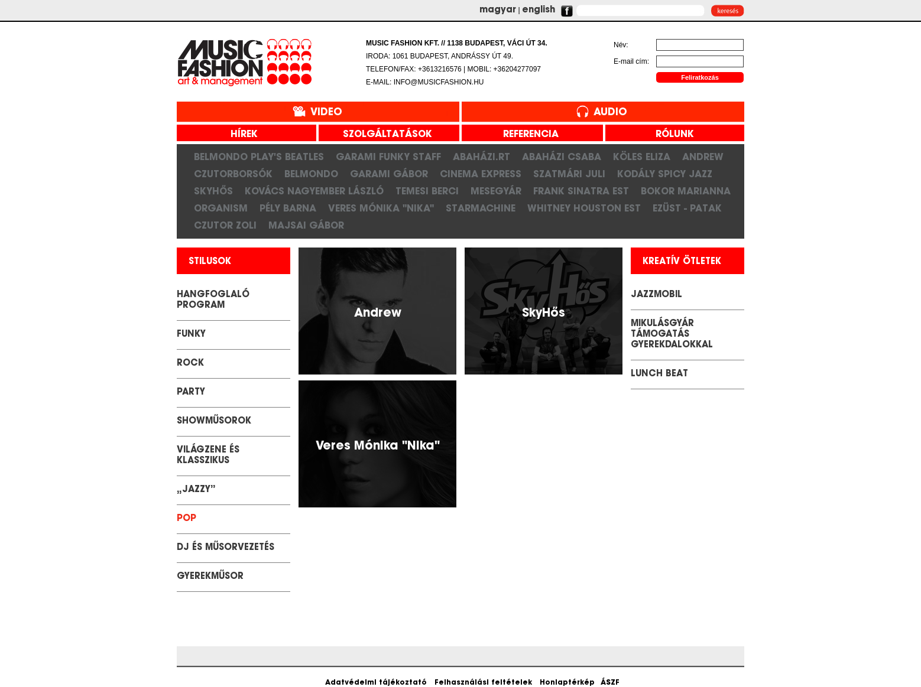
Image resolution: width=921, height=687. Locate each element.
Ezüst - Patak (687, 207)
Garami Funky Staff (388, 156)
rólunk (670, 134)
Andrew (703, 156)
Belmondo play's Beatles (259, 156)
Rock (190, 363)
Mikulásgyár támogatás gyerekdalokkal (672, 335)
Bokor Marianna (686, 190)
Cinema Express (480, 173)
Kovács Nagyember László (314, 190)
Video (326, 113)
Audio (610, 113)
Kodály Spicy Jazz (664, 173)
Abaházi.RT (481, 156)
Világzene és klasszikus (208, 455)
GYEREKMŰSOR (210, 576)
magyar (497, 10)
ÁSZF (610, 682)
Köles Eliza (641, 156)
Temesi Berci (427, 190)
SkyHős (213, 190)
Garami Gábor (389, 173)
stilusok (210, 262)
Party (191, 392)
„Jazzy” (196, 490)
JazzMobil (656, 295)
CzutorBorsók (233, 173)
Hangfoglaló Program (213, 300)
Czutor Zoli (225, 225)
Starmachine (480, 207)
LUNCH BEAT (659, 374)
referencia (526, 134)
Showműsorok (214, 421)
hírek (240, 134)
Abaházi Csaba (561, 156)
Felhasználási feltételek (483, 682)
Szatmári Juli (569, 173)
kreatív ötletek (682, 262)
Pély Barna (288, 207)
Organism (221, 207)
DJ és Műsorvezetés (225, 547)
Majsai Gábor (306, 225)
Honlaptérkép (567, 682)
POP (186, 519)
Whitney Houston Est (584, 207)
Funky (191, 334)
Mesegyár (496, 190)
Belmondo (311, 173)
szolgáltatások (383, 134)
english (538, 10)
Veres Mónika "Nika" (381, 207)
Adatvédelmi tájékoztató (376, 682)
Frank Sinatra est (581, 190)
